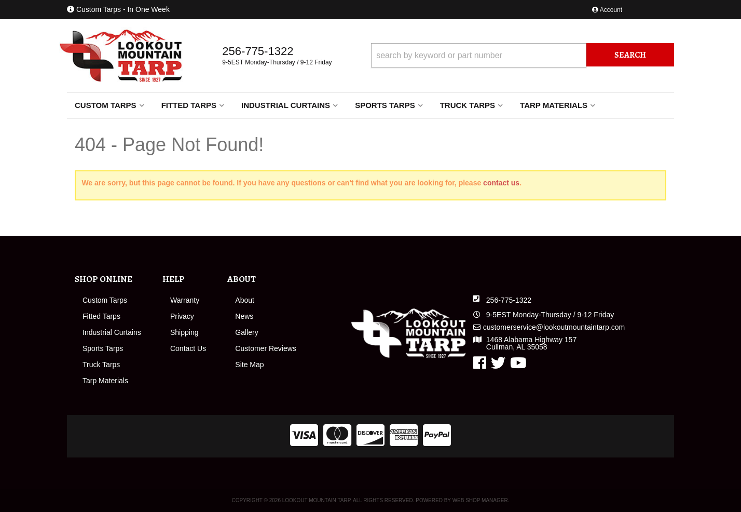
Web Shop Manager (480, 500)
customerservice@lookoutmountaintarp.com (554, 327)
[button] (522, 55)
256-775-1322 (508, 300)
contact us (501, 183)
